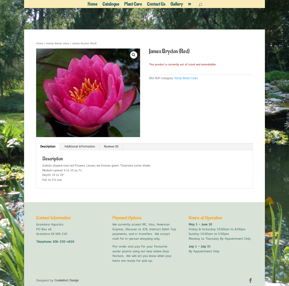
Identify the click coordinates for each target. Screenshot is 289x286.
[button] (133, 55)
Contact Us (156, 5)
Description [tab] (47, 146)
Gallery (176, 5)
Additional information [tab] (79, 146)
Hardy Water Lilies (57, 43)
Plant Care (133, 5)
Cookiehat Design (66, 280)
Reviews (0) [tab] (111, 146)
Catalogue (110, 5)
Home (92, 5)
